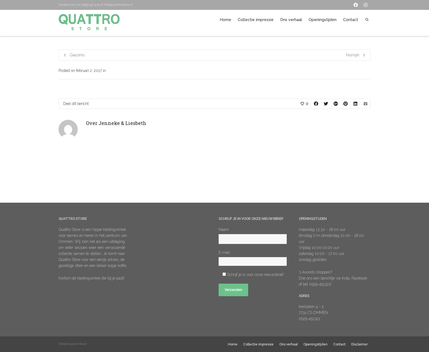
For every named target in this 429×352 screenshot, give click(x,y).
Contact (350, 20)
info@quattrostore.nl (118, 5)
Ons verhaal (291, 20)
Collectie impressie (256, 20)
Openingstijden (323, 20)
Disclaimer (359, 344)
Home (225, 20)
